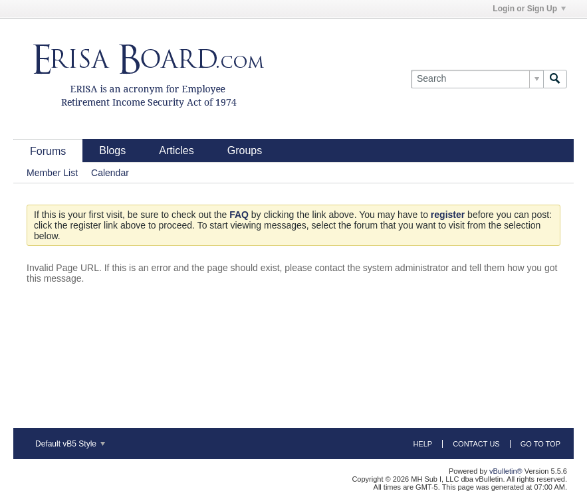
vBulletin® (506, 471)
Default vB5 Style (70, 443)
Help (422, 444)
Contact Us (476, 444)
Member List (52, 172)
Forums (48, 151)
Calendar (110, 172)
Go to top (540, 444)
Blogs (112, 150)
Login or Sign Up (529, 8)
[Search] (477, 79)
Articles (176, 150)
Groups (244, 150)
